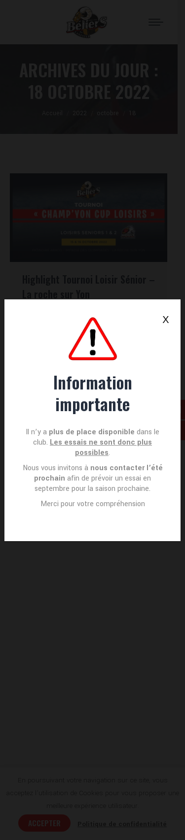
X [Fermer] (165, 319)
